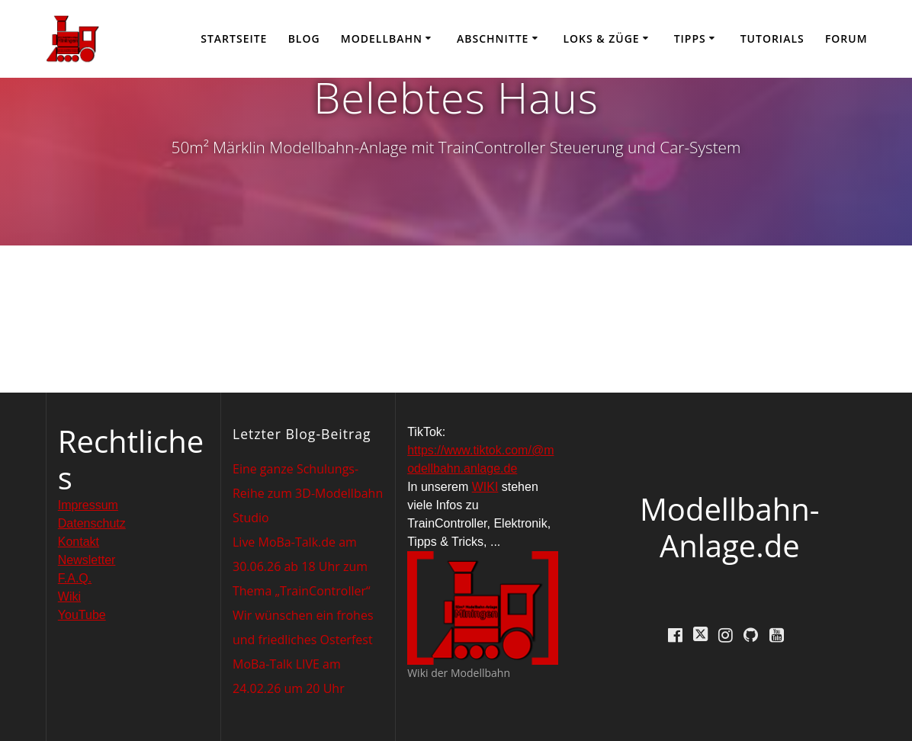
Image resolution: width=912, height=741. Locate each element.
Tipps (690, 38)
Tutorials (772, 38)
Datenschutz (92, 523)
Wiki (69, 596)
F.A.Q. (75, 578)
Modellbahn (381, 38)
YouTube (82, 614)
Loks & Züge (601, 38)
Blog (304, 38)
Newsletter (87, 559)
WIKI (485, 486)
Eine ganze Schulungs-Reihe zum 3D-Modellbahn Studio (308, 493)
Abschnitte (492, 38)
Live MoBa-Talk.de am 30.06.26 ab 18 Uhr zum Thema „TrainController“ (302, 566)
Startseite (234, 38)
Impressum (88, 505)
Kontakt (78, 541)
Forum (846, 38)
